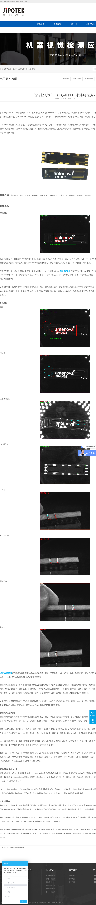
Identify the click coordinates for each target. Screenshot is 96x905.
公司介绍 (26, 875)
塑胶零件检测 (89, 79)
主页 (14, 69)
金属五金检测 (65, 79)
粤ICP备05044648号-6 (55, 903)
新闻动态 (8, 30)
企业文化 (26, 879)
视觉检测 (73, 24)
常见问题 (72, 882)
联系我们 (24, 30)
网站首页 (40, 24)
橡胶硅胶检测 (50, 885)
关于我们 (57, 24)
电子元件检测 (30, 69)
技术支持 (72, 879)
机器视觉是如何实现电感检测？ (16, 847)
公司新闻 (72, 875)
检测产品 (21, 69)
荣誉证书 (26, 882)
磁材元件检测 (77, 79)
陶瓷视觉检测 (50, 888)
